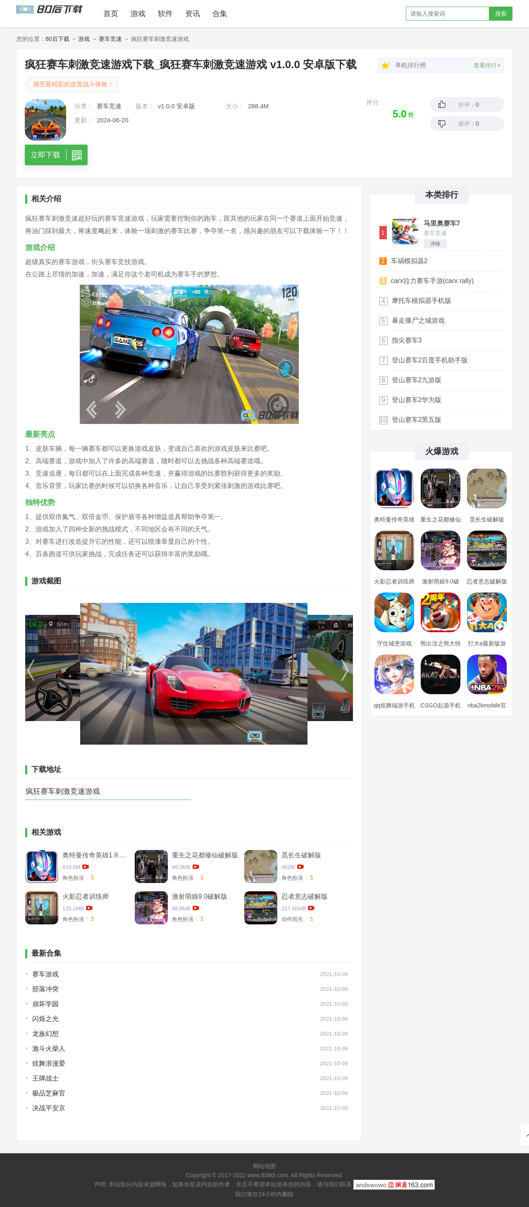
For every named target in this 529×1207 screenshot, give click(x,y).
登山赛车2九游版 (417, 379)
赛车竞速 (110, 39)
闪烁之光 (45, 1018)
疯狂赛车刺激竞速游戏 (63, 791)
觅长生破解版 (301, 855)
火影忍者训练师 (85, 896)
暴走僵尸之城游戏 (418, 320)
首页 (110, 14)
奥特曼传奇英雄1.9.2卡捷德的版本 (95, 855)
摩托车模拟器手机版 (421, 300)
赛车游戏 (45, 974)
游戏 (138, 14)
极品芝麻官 (48, 1093)
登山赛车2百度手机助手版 (430, 360)
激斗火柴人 (48, 1048)
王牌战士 (45, 1078)
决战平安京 (48, 1108)
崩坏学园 (45, 1003)
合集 (219, 14)
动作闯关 (292, 919)
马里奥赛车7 (442, 223)
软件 (165, 14)
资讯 (192, 14)
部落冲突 (45, 989)
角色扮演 (73, 878)
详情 (435, 244)
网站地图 (264, 1166)
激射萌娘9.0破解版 (199, 896)
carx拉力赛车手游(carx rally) (432, 280)
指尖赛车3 (407, 340)
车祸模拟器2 (409, 260)
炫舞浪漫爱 (48, 1063)
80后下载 (57, 39)
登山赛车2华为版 (417, 399)
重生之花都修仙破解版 (205, 855)
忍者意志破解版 (304, 896)
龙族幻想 (45, 1033)
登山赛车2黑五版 (417, 419)
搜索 (501, 13)
